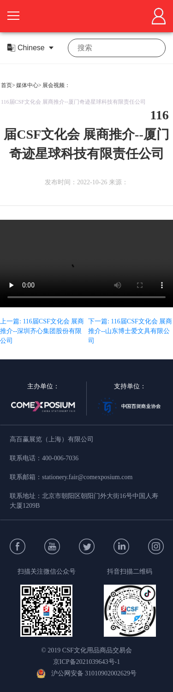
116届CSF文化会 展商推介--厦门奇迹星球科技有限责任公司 (73, 102)
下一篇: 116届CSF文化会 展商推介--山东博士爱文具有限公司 (130, 331)
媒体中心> (29, 85)
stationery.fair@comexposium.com (87, 477)
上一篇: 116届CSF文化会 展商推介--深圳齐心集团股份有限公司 (42, 331)
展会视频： (56, 85)
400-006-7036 (60, 458)
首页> (8, 85)
